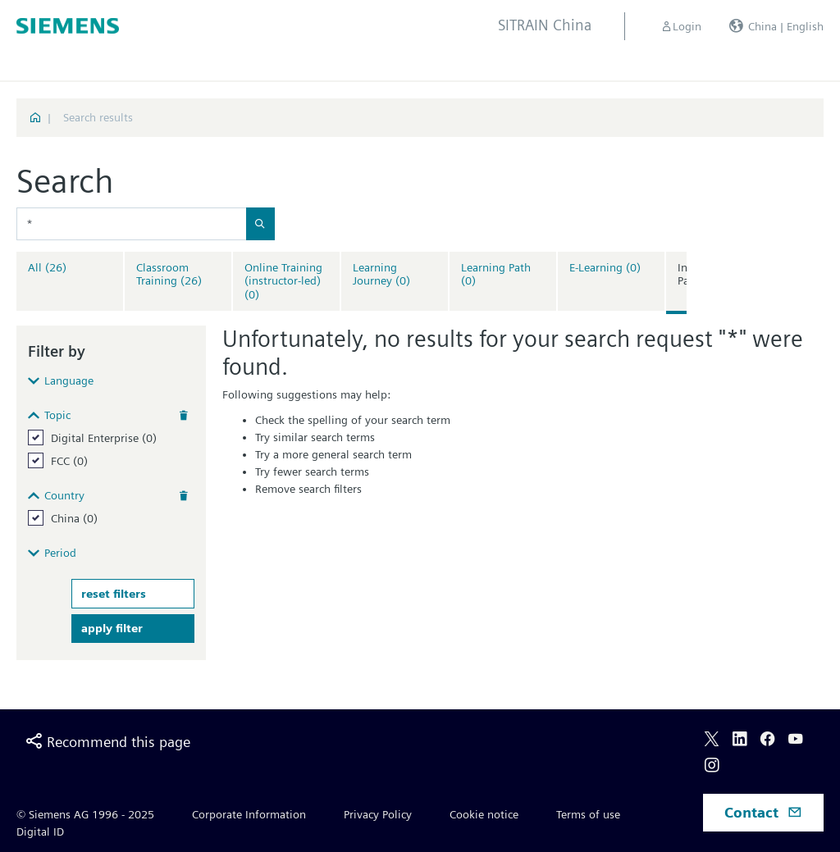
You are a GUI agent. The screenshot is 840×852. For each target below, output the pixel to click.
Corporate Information (249, 814)
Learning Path (496, 274)
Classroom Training (169, 274)
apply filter (112, 628)
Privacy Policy (378, 814)
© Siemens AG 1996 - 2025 (85, 814)
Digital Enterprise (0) (104, 437)
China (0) (74, 518)
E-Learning (605, 267)
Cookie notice (484, 814)
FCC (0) (69, 460)
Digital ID (40, 831)
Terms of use (588, 814)
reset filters (113, 593)
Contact (763, 812)
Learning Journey (381, 274)
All (47, 267)
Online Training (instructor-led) (283, 281)
